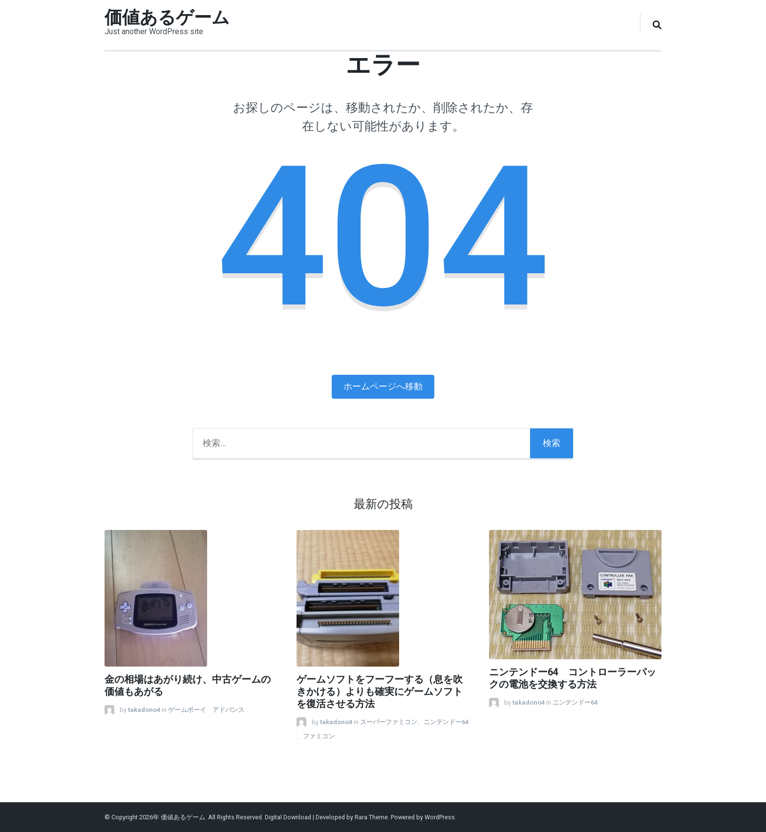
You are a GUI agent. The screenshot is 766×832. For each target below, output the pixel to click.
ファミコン (319, 736)
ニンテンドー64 (449, 722)
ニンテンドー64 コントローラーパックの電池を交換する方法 (572, 678)
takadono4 (144, 709)
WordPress (440, 817)
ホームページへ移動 (383, 386)
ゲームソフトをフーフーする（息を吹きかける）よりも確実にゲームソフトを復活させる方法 (380, 692)
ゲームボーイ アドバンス (206, 709)
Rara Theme (371, 817)
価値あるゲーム (167, 17)
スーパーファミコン (388, 722)
